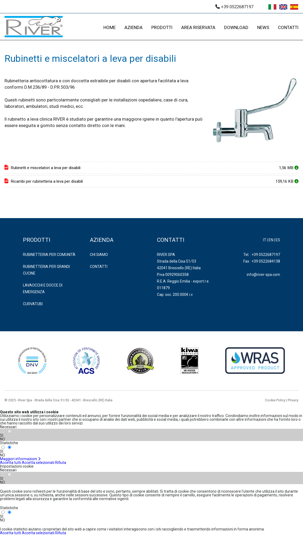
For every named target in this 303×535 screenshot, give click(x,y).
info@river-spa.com (263, 274)
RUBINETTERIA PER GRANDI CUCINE (46, 269)
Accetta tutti (10, 462)
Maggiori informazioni (20, 459)
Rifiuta (60, 462)
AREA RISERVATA (198, 27)
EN (271, 240)
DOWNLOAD (236, 27)
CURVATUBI (33, 304)
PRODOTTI (161, 27)
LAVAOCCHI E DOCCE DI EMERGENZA (42, 288)
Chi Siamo (99, 254)
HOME (109, 27)
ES (278, 240)
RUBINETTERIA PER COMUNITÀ (49, 254)
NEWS (263, 27)
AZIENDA (133, 27)
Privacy (293, 400)
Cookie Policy (275, 400)
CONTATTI (288, 27)
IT (264, 240)
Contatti (98, 266)
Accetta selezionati (38, 462)
